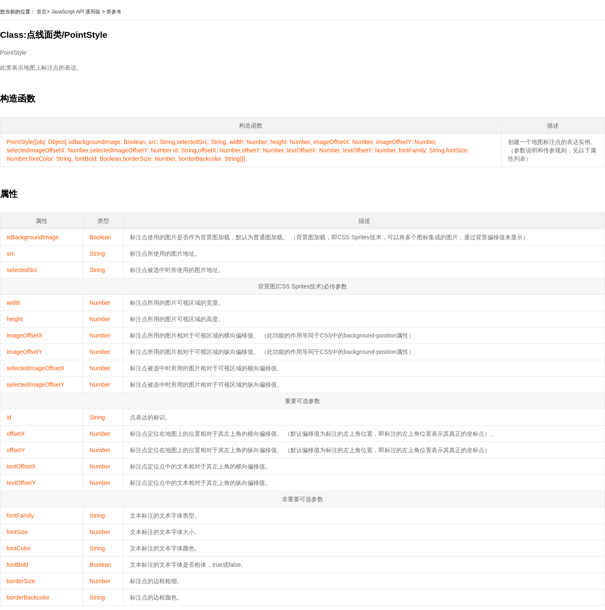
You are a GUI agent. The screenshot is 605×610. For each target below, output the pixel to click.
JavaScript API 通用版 (75, 12)
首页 (42, 12)
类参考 (113, 12)
